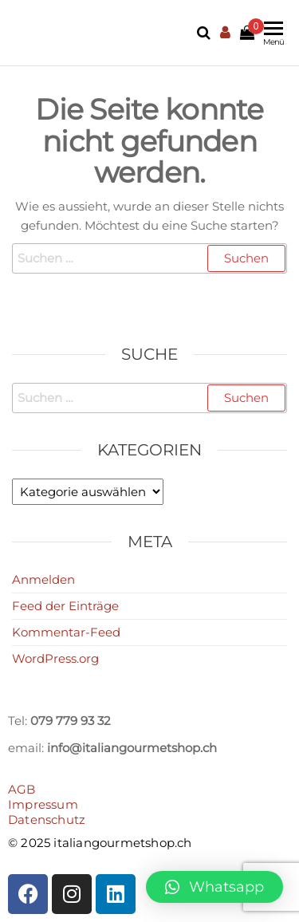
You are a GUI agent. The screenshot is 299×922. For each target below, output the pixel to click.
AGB (22, 789)
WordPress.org (55, 658)
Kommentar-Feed (66, 632)
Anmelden (43, 579)
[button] (214, 887)
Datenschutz (46, 819)
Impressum (43, 804)
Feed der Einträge (65, 605)
